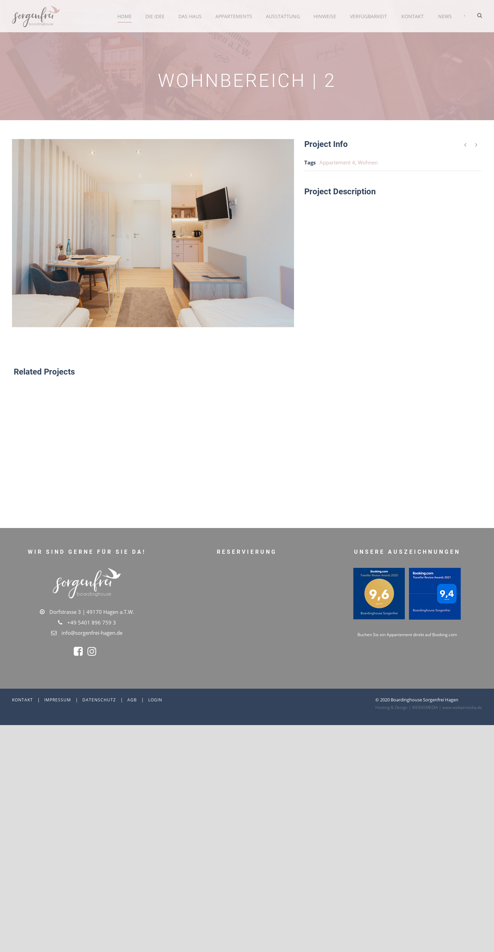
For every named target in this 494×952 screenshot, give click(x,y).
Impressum (57, 820)
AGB (132, 820)
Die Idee (155, 16)
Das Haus (190, 16)
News (445, 16)
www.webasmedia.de (462, 828)
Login (155, 820)
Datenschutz (99, 820)
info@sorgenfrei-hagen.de (91, 632)
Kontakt (412, 16)
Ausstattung (283, 16)
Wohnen (368, 162)
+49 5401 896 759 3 (91, 622)
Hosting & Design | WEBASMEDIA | (408, 828)
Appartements (233, 16)
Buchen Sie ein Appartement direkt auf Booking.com (407, 784)
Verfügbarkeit (368, 16)
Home (124, 16)
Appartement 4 (337, 162)
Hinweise (325, 16)
